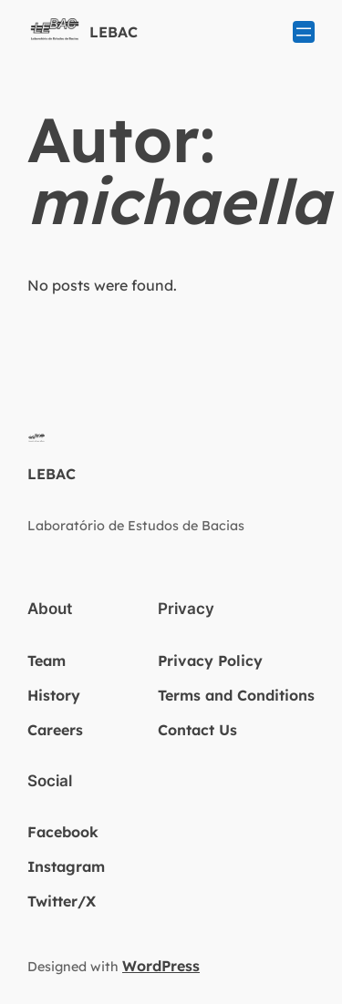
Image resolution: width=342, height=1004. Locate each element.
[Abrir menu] (304, 32)
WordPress (161, 966)
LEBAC (113, 32)
